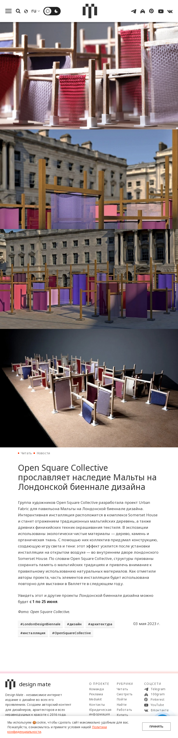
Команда (96, 689)
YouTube (154, 705)
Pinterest (154, 699)
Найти (122, 704)
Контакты (97, 704)
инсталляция (34, 633)
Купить (122, 715)
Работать (124, 710)
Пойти (122, 699)
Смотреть (125, 694)
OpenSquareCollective (72, 633)
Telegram (155, 689)
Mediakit (95, 699)
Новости (43, 453)
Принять (156, 727)
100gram (154, 694)
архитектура (101, 624)
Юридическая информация (100, 712)
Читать (26, 453)
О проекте (99, 684)
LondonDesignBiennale (41, 624)
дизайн (75, 624)
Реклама (96, 694)
